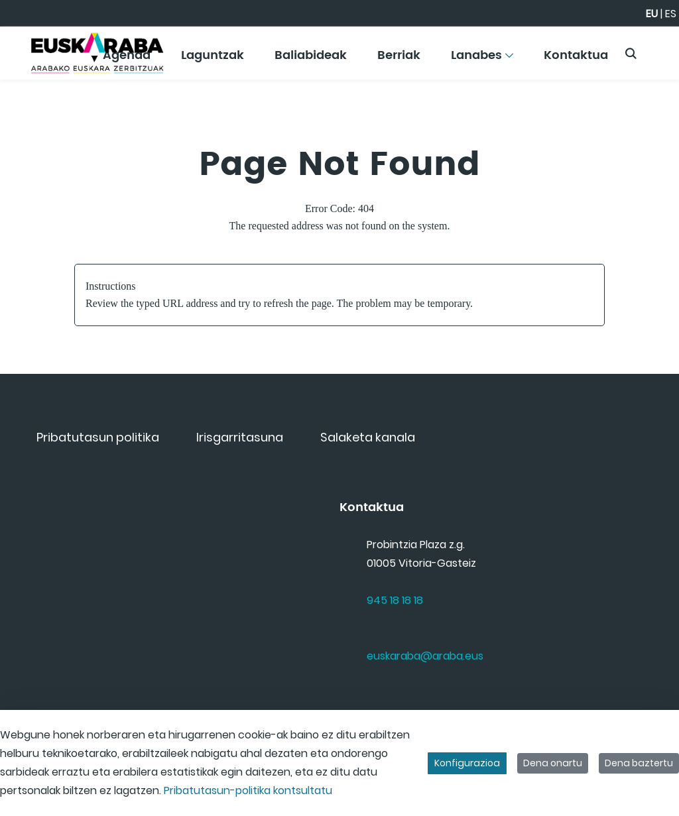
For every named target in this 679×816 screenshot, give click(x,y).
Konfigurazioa (467, 763)
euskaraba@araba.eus (425, 656)
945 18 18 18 (395, 600)
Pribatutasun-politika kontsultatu (248, 790)
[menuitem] (212, 60)
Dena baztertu (639, 763)
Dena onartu (552, 763)
